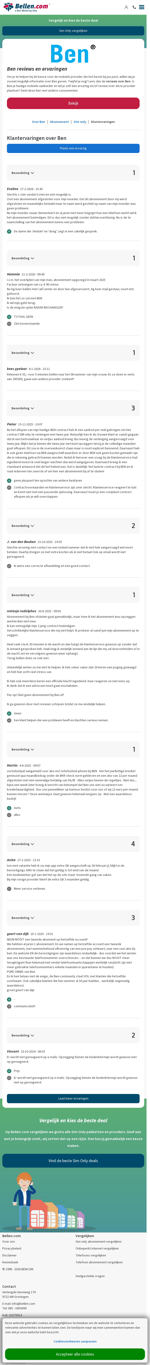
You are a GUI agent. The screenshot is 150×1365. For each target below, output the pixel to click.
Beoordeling (20, 173)
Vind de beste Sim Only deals (73, 1160)
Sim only (80, 122)
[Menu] (142, 8)
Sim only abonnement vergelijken (99, 1241)
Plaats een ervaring (73, 148)
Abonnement (59, 122)
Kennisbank (10, 1262)
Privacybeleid (11, 1248)
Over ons (8, 1241)
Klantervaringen (103, 122)
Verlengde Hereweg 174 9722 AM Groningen (19, 1294)
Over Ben (38, 122)
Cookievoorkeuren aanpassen (75, 1341)
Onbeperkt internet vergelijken (97, 1248)
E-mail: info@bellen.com (18, 1304)
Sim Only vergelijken (73, 31)
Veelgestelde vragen (90, 1276)
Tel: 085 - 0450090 (14, 1308)
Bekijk (73, 103)
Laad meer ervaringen (73, 1098)
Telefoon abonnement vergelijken (99, 1262)
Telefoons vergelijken (91, 1255)
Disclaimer (9, 1255)
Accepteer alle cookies (75, 1354)
